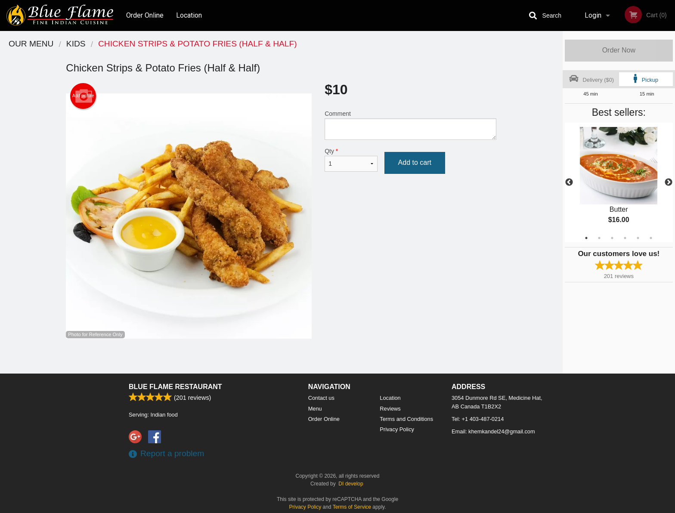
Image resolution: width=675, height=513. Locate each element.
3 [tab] (612, 238)
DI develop (350, 484)
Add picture (83, 96)
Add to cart (414, 162)
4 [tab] (625, 238)
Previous (569, 182)
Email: (493, 431)
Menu (315, 408)
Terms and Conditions (406, 419)
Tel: (478, 419)
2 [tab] (599, 238)
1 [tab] (586, 238)
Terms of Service (352, 507)
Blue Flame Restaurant (175, 386)
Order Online (145, 15)
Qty (351, 160)
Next (668, 182)
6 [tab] (651, 238)
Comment (410, 125)
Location (189, 15)
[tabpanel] (619, 182)
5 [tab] (638, 238)
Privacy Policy (397, 429)
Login (593, 15)
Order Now (618, 50)
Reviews (390, 408)
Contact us (321, 398)
